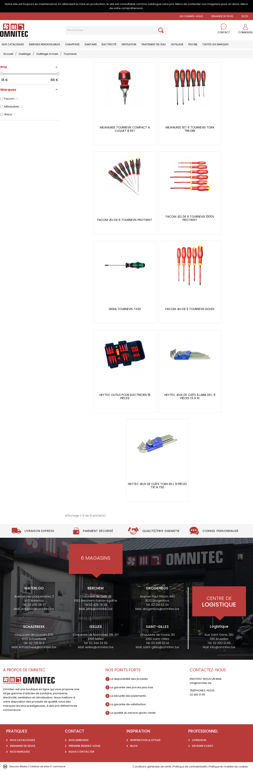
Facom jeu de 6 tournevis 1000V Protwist (190, 218)
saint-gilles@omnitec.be (161, 647)
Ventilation (128, 44)
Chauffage (72, 44)
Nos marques (20, 752)
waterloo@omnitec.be (37, 609)
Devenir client (202, 746)
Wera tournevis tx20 (125, 309)
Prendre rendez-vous (84, 746)
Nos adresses (78, 740)
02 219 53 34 (160, 605)
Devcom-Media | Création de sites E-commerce (41, 766)
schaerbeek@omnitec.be (37, 647)
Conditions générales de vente (144, 767)
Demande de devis (222, 16)
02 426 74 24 (98, 605)
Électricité (109, 44)
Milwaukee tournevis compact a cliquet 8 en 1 (125, 129)
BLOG (245, 16)
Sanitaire (91, 44)
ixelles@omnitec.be (99, 647)
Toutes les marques (215, 44)
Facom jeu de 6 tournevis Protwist (124, 219)
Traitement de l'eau (153, 44)
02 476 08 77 (36, 605)
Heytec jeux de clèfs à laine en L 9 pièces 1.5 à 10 (190, 396)
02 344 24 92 (98, 643)
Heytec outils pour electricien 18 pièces (124, 396)
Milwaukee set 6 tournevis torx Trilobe (190, 129)
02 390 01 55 (222, 643)
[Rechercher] (115, 30)
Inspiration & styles (145, 740)
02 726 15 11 (36, 643)
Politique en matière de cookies (226, 767)
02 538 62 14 (160, 643)
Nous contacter (81, 752)
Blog (134, 746)
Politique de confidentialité (185, 767)
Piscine (192, 44)
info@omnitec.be (222, 647)
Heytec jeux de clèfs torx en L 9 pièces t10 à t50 (157, 485)
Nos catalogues (13, 44)
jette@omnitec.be (99, 609)
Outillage (177, 44)
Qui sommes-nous (191, 16)
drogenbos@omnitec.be (161, 609)
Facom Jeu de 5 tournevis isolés (189, 309)
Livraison (199, 740)
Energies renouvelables (44, 44)
